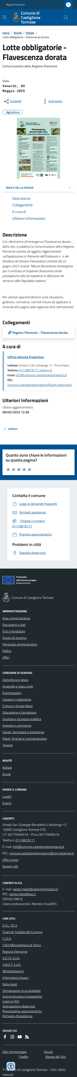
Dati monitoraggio (14, 1051)
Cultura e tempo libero (17, 705)
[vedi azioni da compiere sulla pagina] (52, 101)
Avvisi (6, 774)
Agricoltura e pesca (15, 679)
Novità (18, 33)
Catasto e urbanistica (16, 699)
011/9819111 (25, 840)
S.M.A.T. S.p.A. (11, 964)
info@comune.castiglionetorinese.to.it (41, 375)
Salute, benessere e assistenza (23, 732)
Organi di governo (14, 637)
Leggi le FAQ (10, 1001)
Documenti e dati (14, 624)
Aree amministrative (16, 618)
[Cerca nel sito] (64, 17)
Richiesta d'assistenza (17, 1016)
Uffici (5, 657)
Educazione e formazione (19, 712)
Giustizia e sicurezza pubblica (21, 719)
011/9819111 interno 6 (35, 370)
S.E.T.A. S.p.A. (11, 958)
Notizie (30, 33)
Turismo (7, 745)
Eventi (6, 803)
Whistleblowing (13, 971)
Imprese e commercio (16, 725)
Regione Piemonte (15, 5)
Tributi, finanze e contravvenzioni (24, 738)
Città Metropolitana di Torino (21, 945)
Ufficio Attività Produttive (25, 357)
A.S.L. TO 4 (9, 925)
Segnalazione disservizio (18, 1006)
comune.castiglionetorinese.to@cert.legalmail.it (39, 384)
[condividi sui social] (12, 101)
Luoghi (6, 796)
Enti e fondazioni (13, 631)
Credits (23, 1056)
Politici (6, 650)
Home (6, 33)
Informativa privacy (15, 977)
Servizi (48, 1051)
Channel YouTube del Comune (22, 931)
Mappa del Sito (55, 1056)
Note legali (9, 984)
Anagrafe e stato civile (17, 686)
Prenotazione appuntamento (22, 1011)
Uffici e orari (10, 859)
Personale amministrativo (19, 644)
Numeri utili (10, 866)
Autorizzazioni (11, 692)
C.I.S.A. (6, 938)
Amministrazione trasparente (22, 996)
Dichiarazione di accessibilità (21, 990)
